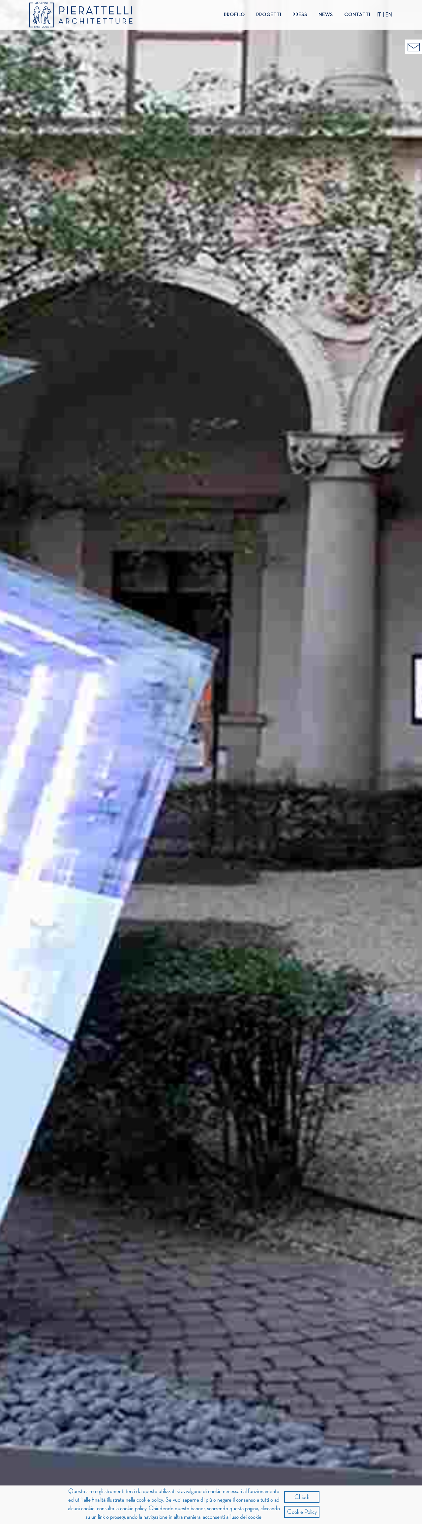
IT (378, 15)
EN (388, 15)
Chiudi (301, 1497)
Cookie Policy (302, 1512)
